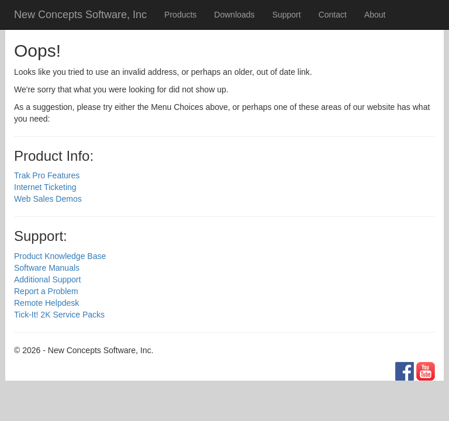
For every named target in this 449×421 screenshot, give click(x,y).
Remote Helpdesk (46, 303)
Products (180, 14)
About (375, 14)
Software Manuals (47, 267)
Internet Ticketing (45, 187)
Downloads (234, 14)
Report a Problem (46, 291)
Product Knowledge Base (60, 256)
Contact (333, 14)
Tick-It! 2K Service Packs (59, 314)
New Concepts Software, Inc (80, 14)
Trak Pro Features (47, 175)
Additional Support (47, 279)
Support (286, 14)
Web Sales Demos (48, 198)
